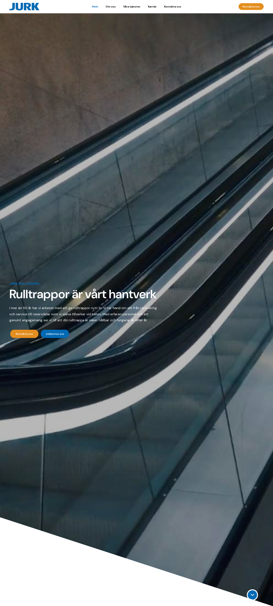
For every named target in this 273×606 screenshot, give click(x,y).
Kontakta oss (172, 6)
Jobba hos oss (55, 334)
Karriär (152, 6)
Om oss (111, 6)
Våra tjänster (131, 6)
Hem (95, 6)
